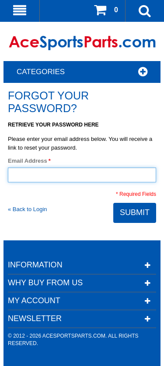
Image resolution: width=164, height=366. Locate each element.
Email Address (27, 161)
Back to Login (27, 209)
